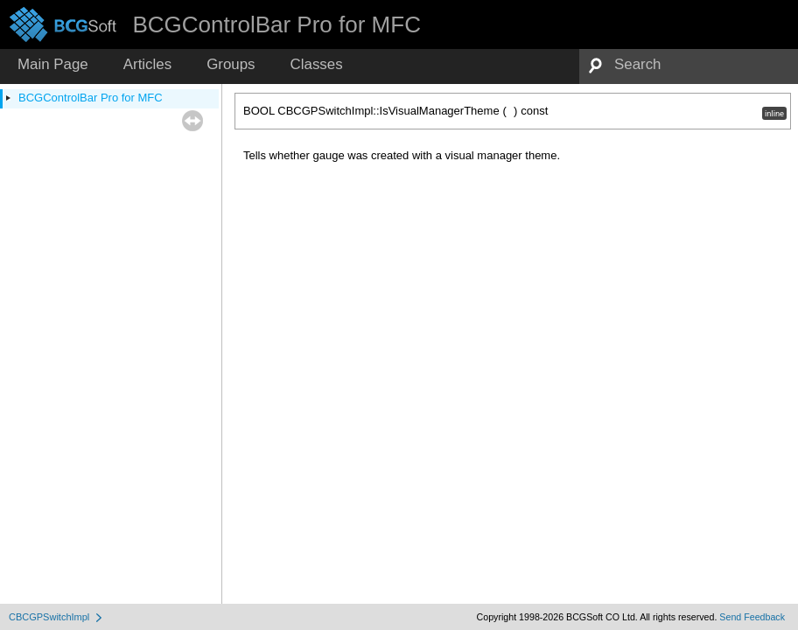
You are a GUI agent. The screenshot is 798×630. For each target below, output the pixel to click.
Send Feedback (752, 617)
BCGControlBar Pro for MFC (90, 97)
